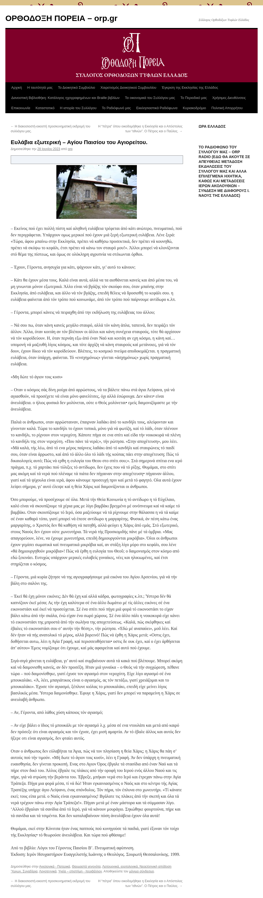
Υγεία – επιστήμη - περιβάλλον (80, 871)
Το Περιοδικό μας (193, 98)
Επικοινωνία (20, 108)
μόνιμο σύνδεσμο (141, 871)
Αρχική (16, 87)
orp (70, 149)
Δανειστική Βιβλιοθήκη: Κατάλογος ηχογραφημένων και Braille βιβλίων (65, 98)
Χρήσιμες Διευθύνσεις (229, 98)
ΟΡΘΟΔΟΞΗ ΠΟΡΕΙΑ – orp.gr (61, 18)
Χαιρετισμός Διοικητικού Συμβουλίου (128, 87)
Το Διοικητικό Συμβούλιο (76, 87)
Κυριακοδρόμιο (194, 108)
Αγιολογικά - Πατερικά (54, 866)
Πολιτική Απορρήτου (227, 108)
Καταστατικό (45, 108)
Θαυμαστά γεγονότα (86, 866)
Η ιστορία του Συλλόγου (78, 108)
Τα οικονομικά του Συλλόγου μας (150, 98)
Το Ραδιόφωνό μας (116, 108)
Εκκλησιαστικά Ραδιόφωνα (156, 108)
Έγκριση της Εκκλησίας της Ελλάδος (190, 87)
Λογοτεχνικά (48, 871)
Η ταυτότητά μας (40, 87)
